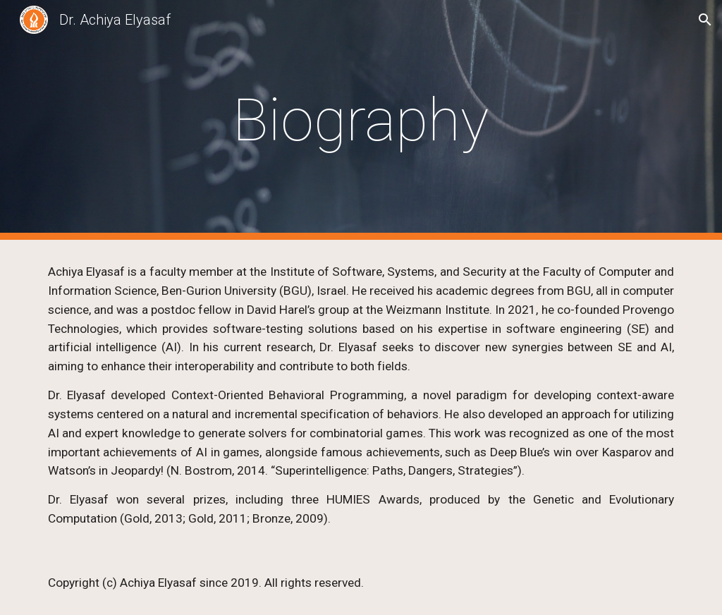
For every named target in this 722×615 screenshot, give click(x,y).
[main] (360, 120)
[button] (705, 20)
